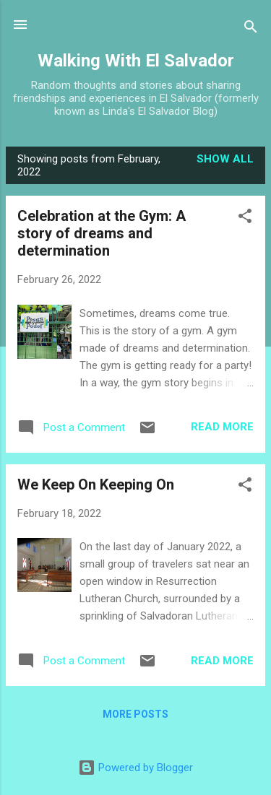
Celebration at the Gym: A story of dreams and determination (101, 233)
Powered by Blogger (135, 767)
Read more (222, 426)
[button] (245, 218)
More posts (135, 714)
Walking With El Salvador (136, 61)
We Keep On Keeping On (95, 484)
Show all (225, 158)
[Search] (250, 29)
